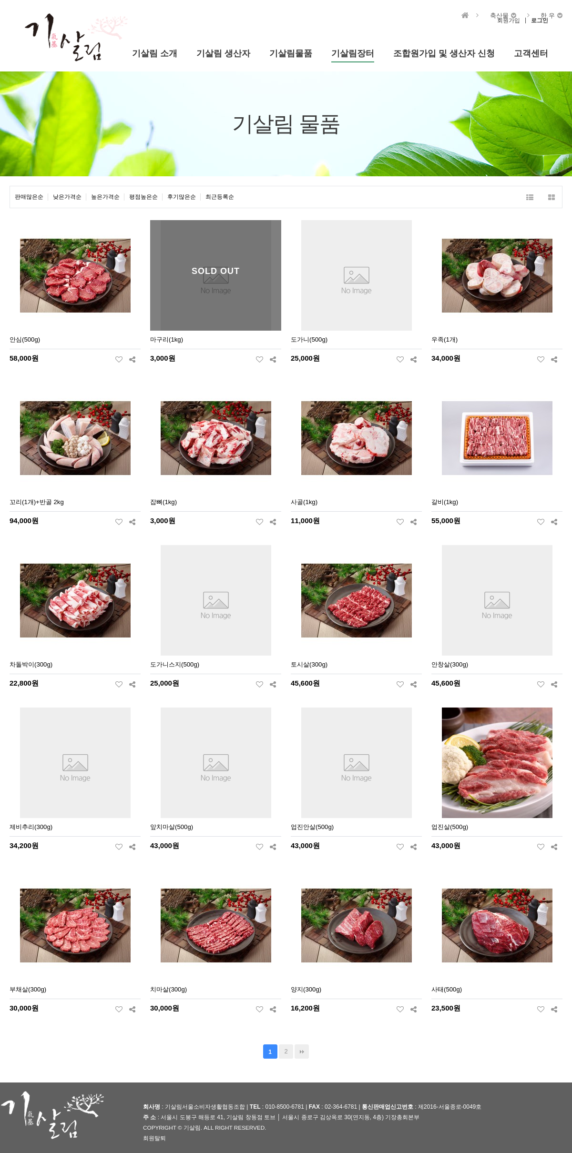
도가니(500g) (309, 339)
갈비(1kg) (444, 502)
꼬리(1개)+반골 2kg (37, 502)
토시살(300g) (309, 664)
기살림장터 (352, 53)
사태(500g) (446, 989)
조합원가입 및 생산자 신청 (444, 53)
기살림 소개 (154, 53)
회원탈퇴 (154, 1138)
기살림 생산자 (223, 53)
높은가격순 (105, 196)
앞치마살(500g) (171, 826)
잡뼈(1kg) (163, 502)
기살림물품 (290, 53)
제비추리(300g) (31, 826)
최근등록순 (219, 196)
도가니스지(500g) (174, 664)
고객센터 (531, 53)
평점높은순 (143, 196)
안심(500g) (25, 339)
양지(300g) (306, 989)
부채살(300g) (28, 989)
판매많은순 (29, 196)
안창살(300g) (449, 664)
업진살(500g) (449, 826)
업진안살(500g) (312, 826)
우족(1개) (444, 339)
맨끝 (302, 1051)
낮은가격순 (67, 196)
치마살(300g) (168, 989)
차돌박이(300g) (31, 664)
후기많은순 (181, 196)
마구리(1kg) (166, 339)
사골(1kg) (304, 502)
